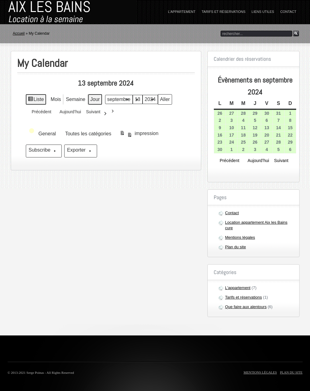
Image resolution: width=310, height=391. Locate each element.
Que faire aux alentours (246, 306)
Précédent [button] (39, 111)
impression (139, 135)
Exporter (80, 151)
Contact (288, 12)
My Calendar (42, 63)
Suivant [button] (98, 113)
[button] (43, 133)
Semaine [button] (75, 99)
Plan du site (235, 247)
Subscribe (44, 151)
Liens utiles (263, 12)
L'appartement (238, 287)
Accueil (19, 33)
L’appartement (181, 12)
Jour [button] (95, 99)
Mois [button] (56, 99)
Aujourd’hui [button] (68, 113)
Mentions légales (240, 237)
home (46, 12)
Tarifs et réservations (223, 12)
